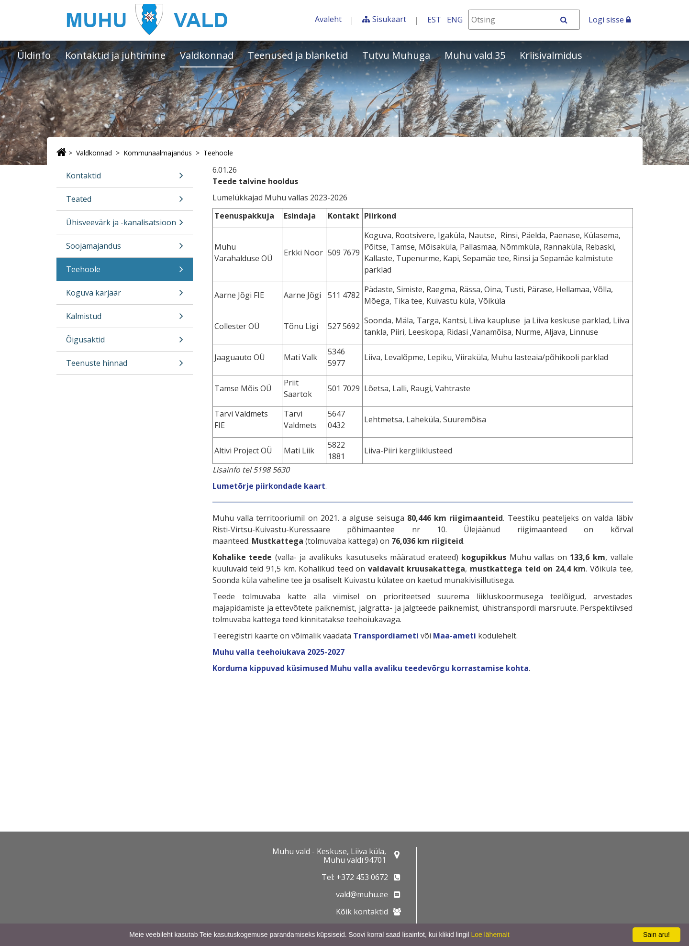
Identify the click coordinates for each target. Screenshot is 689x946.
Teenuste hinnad (125, 366)
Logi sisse (610, 19)
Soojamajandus (125, 249)
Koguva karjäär (125, 295)
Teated (125, 202)
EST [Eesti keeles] (434, 19)
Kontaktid (125, 178)
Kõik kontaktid (362, 911)
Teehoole (218, 152)
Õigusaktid (125, 342)
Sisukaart (389, 19)
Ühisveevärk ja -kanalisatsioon (125, 225)
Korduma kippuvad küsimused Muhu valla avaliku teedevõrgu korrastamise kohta (370, 668)
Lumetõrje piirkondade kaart (268, 486)
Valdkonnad (206, 55)
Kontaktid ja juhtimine (115, 55)
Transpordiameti (386, 635)
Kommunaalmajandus (157, 152)
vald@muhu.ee (362, 894)
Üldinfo (34, 55)
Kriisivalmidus (551, 55)
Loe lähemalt (490, 934)
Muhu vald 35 (475, 55)
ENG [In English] (455, 19)
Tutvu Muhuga (396, 55)
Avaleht (328, 19)
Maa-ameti (454, 635)
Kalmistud (125, 319)
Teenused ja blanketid (298, 55)
